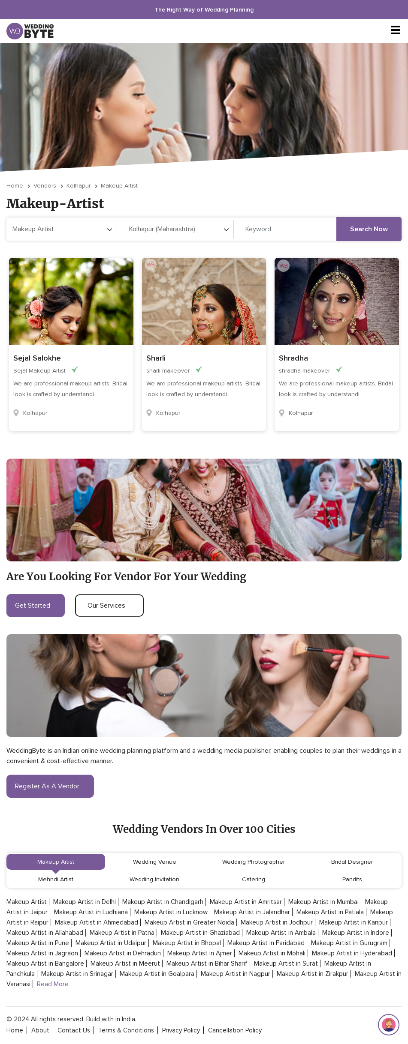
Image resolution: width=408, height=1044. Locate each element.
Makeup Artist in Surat (286, 963)
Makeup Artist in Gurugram (349, 943)
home (14, 1030)
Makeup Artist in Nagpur (235, 974)
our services (109, 605)
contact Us (73, 1030)
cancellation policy (235, 1030)
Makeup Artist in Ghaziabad (200, 933)
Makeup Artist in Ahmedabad (96, 922)
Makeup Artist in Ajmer (199, 953)
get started (35, 605)
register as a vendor (50, 786)
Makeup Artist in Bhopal (187, 943)
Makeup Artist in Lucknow (171, 912)
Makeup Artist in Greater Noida (189, 922)
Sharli (156, 358)
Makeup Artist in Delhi (84, 902)
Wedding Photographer (253, 861)
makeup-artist (119, 185)
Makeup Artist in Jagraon (42, 953)
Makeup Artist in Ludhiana (91, 912)
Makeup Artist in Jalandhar (252, 912)
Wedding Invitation (154, 879)
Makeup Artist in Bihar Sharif (207, 963)
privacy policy (181, 1030)
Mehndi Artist (55, 879)
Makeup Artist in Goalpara (157, 974)
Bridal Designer (352, 861)
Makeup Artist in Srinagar (77, 974)
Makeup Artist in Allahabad (44, 933)
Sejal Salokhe (37, 358)
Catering (253, 879)
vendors (44, 185)
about (40, 1030)
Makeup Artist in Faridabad (266, 943)
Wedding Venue (154, 861)
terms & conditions (126, 1030)
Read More (53, 984)
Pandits (352, 879)
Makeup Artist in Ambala (281, 933)
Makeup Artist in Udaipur (111, 943)
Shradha (293, 358)
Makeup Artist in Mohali (272, 953)
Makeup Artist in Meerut (125, 963)
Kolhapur (78, 185)
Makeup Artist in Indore (355, 933)
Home (14, 185)
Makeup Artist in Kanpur (353, 922)
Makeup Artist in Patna (122, 933)
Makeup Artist (55, 861)
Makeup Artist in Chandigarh (162, 902)
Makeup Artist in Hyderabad (352, 953)
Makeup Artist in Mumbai (323, 902)
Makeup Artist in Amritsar (246, 902)
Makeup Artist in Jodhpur (277, 922)
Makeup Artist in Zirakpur (312, 974)
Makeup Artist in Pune (37, 943)
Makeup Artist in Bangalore (45, 963)
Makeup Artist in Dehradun (123, 953)
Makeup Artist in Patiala (330, 912)
